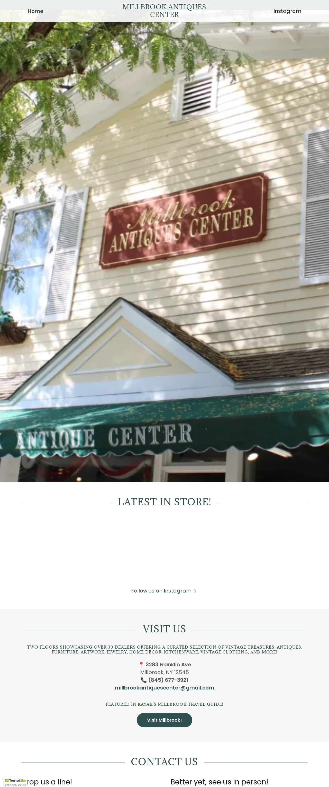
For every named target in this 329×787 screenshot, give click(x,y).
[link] (164, 25)
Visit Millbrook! (164, 720)
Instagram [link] (287, 20)
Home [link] (35, 21)
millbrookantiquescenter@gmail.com (164, 687)
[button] (164, 590)
